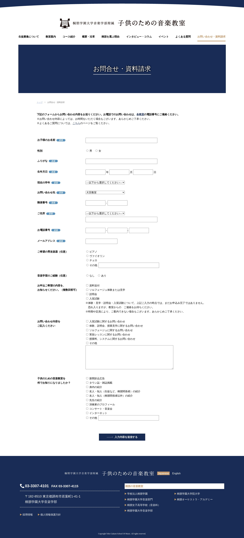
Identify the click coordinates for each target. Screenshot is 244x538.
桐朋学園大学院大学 (188, 493)
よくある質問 (183, 36)
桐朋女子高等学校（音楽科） (143, 505)
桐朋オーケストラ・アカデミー (195, 499)
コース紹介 (69, 36)
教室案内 (51, 36)
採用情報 (28, 514)
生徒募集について (29, 36)
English (176, 473)
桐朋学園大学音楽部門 (140, 499)
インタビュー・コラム (139, 36)
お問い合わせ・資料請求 (211, 36)
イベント (163, 36)
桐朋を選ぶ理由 (110, 36)
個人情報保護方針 (50, 514)
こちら (76, 123)
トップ (40, 102)
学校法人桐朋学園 (137, 493)
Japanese (163, 473)
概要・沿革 (88, 36)
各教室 (140, 114)
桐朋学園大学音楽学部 (140, 510)
